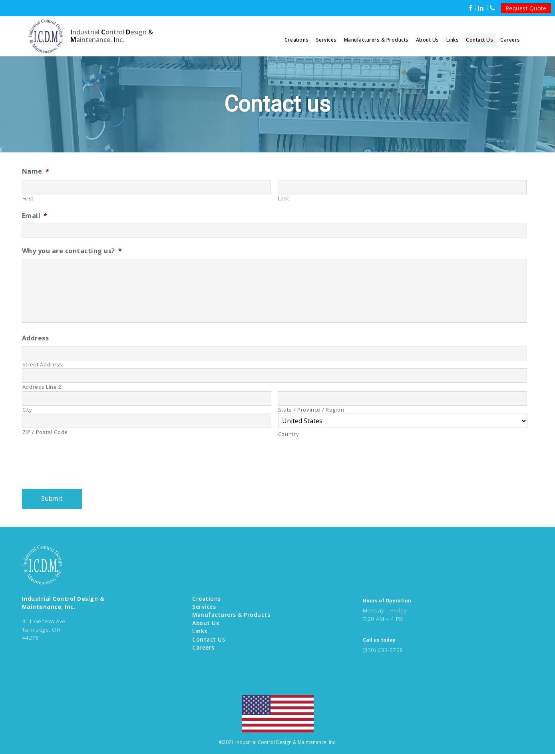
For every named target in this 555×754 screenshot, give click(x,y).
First (28, 198)
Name (36, 171)
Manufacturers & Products (376, 39)
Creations (296, 39)
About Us (427, 39)
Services (326, 39)
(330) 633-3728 (383, 650)
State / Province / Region (311, 409)
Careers (510, 39)
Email (35, 216)
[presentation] (82, 465)
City (27, 409)
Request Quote (526, 8)
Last (283, 198)
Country (288, 434)
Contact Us (479, 39)
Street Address (42, 364)
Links (452, 39)
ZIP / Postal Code (45, 432)
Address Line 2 (42, 386)
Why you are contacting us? (72, 251)
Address (35, 338)
